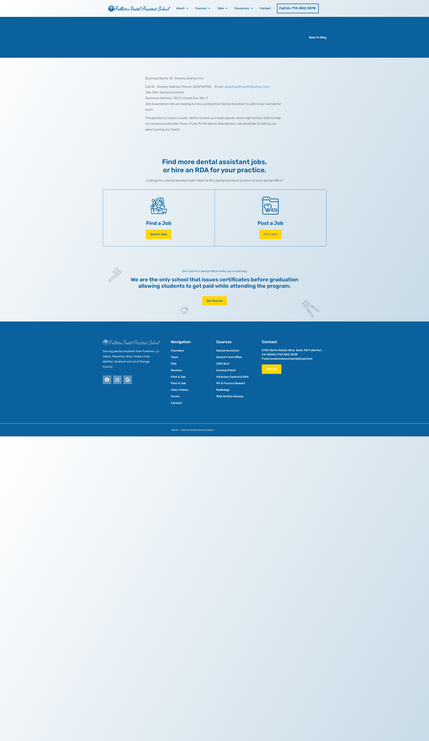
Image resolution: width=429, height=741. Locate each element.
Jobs (222, 8)
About (182, 8)
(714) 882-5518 (286, 354)
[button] (270, 234)
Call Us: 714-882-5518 (297, 8)
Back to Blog (317, 37)
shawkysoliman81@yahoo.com (246, 87)
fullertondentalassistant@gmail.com (287, 358)
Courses (202, 8)
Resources (244, 8)
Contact (265, 8)
